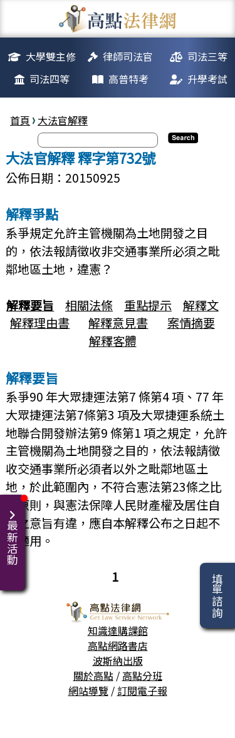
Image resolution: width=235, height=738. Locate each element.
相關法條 (89, 305)
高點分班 (142, 675)
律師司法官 (128, 56)
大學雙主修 (51, 56)
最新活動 (14, 530)
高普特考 (128, 78)
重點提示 (148, 305)
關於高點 (93, 675)
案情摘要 (191, 322)
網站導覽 (88, 690)
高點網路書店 (118, 645)
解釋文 (201, 305)
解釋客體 (113, 341)
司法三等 (207, 56)
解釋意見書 (118, 322)
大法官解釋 (63, 120)
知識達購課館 (118, 630)
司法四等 (49, 78)
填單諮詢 (217, 595)
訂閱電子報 (142, 690)
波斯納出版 (118, 660)
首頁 (20, 120)
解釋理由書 (40, 322)
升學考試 (207, 78)
